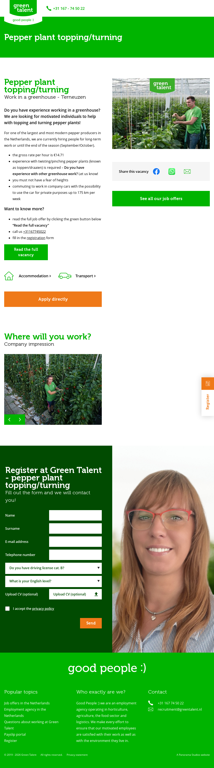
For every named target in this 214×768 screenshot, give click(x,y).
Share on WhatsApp (171, 171)
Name (10, 515)
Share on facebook (156, 171)
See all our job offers (161, 198)
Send (91, 623)
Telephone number (20, 554)
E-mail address (16, 541)
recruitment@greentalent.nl (180, 709)
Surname (12, 528)
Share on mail (187, 171)
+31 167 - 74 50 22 (69, 8)
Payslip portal (15, 734)
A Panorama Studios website (193, 755)
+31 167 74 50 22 (171, 703)
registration (36, 238)
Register (207, 393)
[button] (9, 419)
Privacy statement (77, 755)
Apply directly (53, 299)
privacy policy (43, 608)
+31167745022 (34, 231)
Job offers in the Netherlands (27, 703)
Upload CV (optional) (21, 594)
